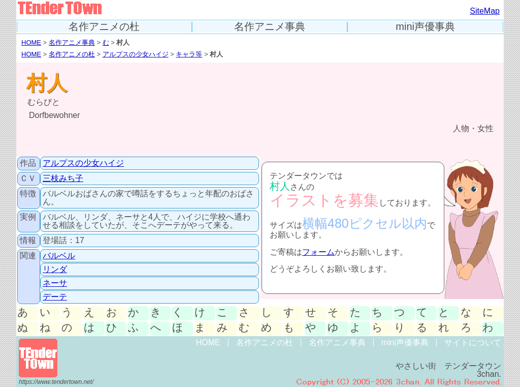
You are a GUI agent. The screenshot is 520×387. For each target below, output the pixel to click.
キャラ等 (189, 54)
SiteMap (485, 11)
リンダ (55, 269)
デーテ (55, 296)
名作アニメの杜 (104, 26)
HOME (31, 42)
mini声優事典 (425, 26)
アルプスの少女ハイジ (136, 54)
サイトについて (472, 342)
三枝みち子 (63, 178)
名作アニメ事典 (269, 26)
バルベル (59, 255)
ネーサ (55, 283)
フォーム (318, 252)
